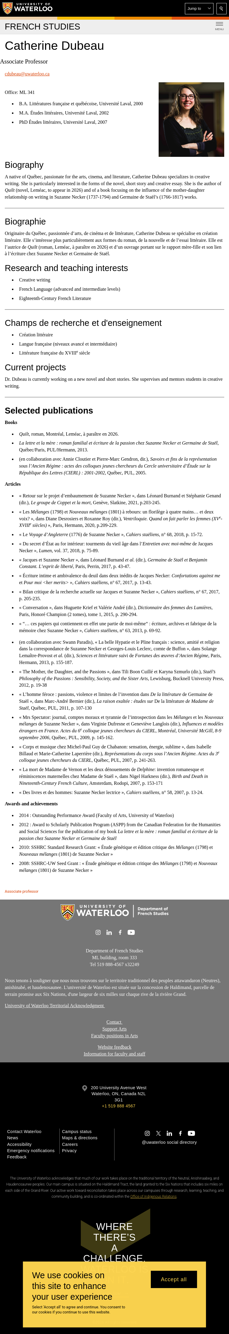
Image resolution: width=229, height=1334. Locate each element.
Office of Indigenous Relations (153, 1196)
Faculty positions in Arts (114, 1035)
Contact (114, 1022)
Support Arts (114, 1028)
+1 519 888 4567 (118, 1106)
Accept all (174, 1279)
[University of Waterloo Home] (27, 8)
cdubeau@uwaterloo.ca (27, 73)
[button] (199, 8)
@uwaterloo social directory (169, 1142)
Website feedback (114, 1047)
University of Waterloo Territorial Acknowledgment (55, 1005)
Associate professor (21, 891)
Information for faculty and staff (115, 1053)
